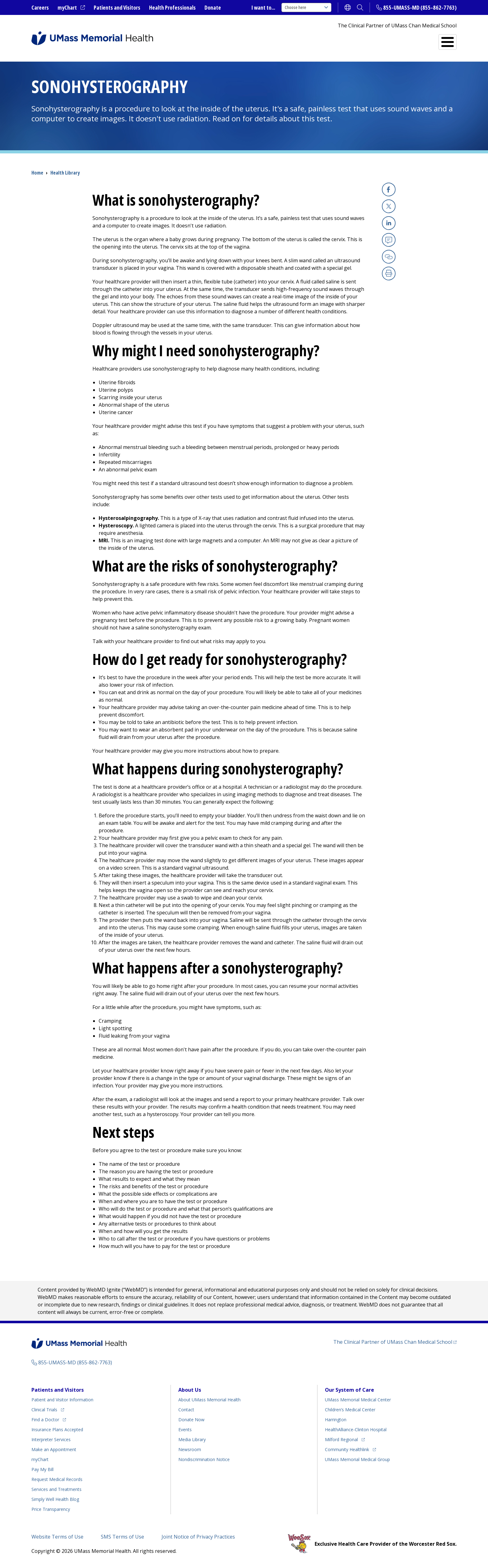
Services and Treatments (413, 39)
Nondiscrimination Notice (204, 1459)
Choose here (306, 7)
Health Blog (55, 1499)
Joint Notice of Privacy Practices (198, 1536)
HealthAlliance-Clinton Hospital (356, 1429)
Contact (186, 1410)
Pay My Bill (42, 1469)
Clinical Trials (44, 1410)
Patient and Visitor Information (62, 1400)
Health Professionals (172, 7)
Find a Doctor (341, 39)
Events (185, 1429)
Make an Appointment (53, 1449)
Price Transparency (50, 1509)
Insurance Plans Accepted (57, 1429)
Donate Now (191, 1420)
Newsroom (189, 1449)
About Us (189, 1389)
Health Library (65, 172)
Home (37, 172)
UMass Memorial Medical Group (357, 1459)
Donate (212, 7)
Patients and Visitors (117, 7)
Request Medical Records (56, 1479)
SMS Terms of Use (122, 1536)
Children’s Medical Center (350, 1410)
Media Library (192, 1439)
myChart (67, 7)
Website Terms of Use (57, 1536)
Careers (40, 7)
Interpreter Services (51, 1439)
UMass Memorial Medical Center (358, 1400)
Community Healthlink (347, 1449)
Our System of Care (349, 1389)
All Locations (287, 39)
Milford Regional (341, 1439)
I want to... (263, 7)
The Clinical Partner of (392, 1341)
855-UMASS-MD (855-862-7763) (420, 7)
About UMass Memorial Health (209, 1400)
